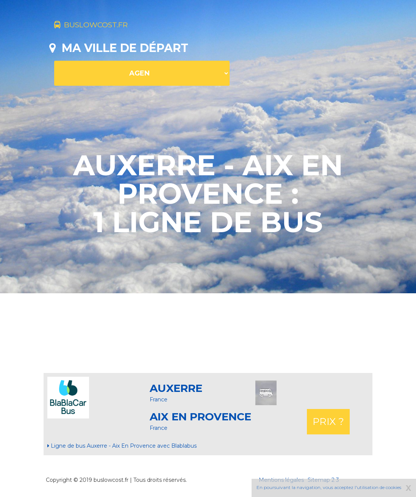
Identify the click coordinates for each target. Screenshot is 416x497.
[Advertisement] (208, 333)
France (158, 399)
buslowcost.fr (103, 25)
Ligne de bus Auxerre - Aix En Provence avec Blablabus (122, 445)
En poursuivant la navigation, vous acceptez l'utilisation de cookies (328, 487)
